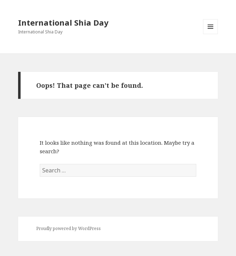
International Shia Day (63, 22)
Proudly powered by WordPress (68, 228)
